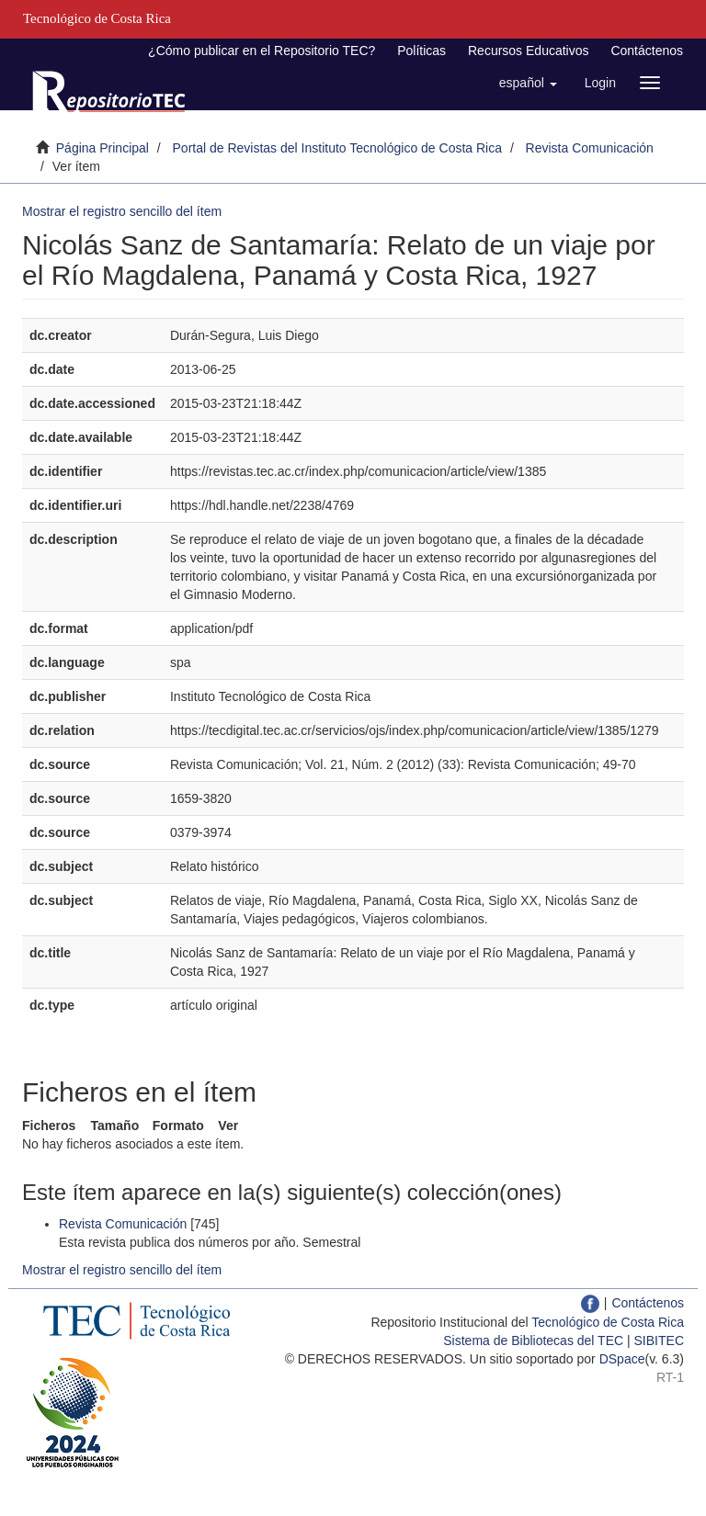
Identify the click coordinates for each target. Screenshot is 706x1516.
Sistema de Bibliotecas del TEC (533, 1340)
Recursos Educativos (528, 50)
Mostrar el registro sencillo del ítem (122, 211)
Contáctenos (646, 50)
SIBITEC (659, 1340)
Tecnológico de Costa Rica (607, 1322)
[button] (528, 83)
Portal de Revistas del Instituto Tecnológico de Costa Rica (338, 148)
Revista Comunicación (590, 148)
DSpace (622, 1359)
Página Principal (102, 148)
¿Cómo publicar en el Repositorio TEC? (261, 50)
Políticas (421, 50)
